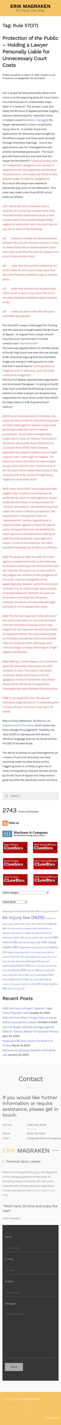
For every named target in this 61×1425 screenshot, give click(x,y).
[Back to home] (30, 8)
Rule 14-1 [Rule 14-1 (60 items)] (22, 979)
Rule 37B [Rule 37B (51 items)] (46, 979)
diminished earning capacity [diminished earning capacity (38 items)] (21, 928)
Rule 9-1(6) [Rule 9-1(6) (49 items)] (9, 975)
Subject (9, 1281)
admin (17, 75)
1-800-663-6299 (36, 1124)
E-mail (9, 1259)
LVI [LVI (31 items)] (31, 952)
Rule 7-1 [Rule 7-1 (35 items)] (36, 966)
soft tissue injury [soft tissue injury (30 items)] (16, 989)
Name (8, 1236)
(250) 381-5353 (36, 1133)
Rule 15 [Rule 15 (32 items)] (34, 980)
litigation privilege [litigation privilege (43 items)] (17, 952)
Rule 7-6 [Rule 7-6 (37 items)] (47, 966)
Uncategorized (21, 78)
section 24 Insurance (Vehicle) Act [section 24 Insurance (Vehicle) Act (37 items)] (18, 984)
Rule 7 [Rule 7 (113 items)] (23, 965)
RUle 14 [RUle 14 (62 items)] (8, 979)
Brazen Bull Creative (27, 1399)
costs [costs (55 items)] (40, 924)
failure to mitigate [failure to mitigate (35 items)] (25, 933)
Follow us (10, 822)
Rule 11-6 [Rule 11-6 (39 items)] (35, 975)
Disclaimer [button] (52, 1417)
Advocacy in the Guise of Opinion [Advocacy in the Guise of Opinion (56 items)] (21, 911)
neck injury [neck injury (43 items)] (27, 957)
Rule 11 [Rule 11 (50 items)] (23, 975)
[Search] (30, 796)
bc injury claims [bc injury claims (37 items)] (49, 911)
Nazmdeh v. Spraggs (34, 120)
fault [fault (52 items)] (40, 933)
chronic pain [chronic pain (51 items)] (27, 924)
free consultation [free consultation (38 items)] (34, 938)
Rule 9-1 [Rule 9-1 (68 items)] (33, 970)
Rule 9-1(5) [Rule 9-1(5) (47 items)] (47, 970)
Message (10, 1303)
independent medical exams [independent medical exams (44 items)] (34, 947)
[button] (30, 1408)
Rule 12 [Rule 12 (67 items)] (47, 975)
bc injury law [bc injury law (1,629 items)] (23, 917)
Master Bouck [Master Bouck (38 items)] (43, 952)
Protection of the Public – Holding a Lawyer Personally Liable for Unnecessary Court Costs (30, 51)
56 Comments (37, 78)
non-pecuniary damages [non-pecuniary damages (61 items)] (25, 961)
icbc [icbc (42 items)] (48, 938)
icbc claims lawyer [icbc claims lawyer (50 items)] (29, 942)
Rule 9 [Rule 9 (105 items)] (19, 970)
